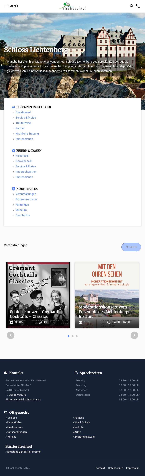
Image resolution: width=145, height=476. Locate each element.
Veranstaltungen (26, 194)
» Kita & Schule (81, 422)
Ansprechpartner (26, 171)
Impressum (133, 468)
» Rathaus (78, 417)
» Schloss (11, 417)
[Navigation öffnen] (11, 6)
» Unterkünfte (13, 422)
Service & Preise (26, 117)
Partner (20, 128)
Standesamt (23, 112)
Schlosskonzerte (26, 199)
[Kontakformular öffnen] (138, 6)
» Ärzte (77, 431)
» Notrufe (78, 427)
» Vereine (10, 436)
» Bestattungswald (84, 436)
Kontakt (100, 468)
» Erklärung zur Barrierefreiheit (23, 451)
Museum (21, 210)
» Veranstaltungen (16, 431)
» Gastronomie (14, 427)
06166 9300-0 (17, 394)
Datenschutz (115, 468)
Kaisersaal (22, 155)
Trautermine (23, 123)
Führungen (22, 204)
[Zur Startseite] (72, 6)
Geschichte (23, 215)
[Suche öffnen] (132, 6)
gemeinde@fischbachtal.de (25, 399)
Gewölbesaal (24, 161)
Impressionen (24, 139)
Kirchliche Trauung (27, 133)
